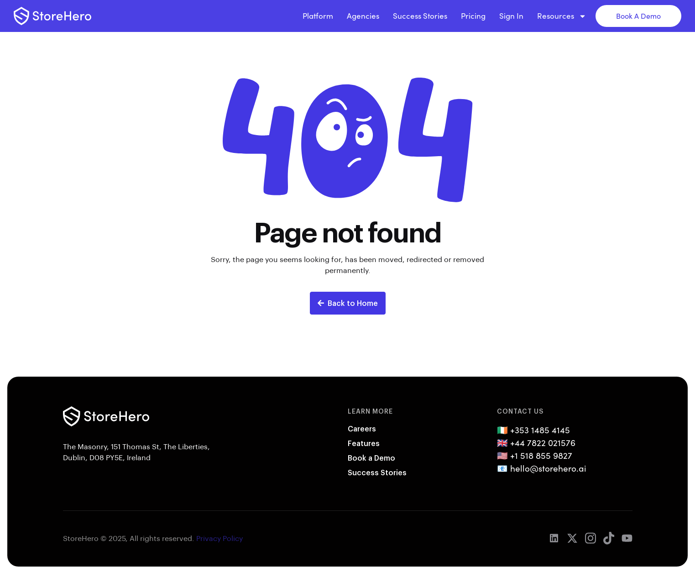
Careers (362, 428)
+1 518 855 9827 (541, 455)
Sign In (511, 16)
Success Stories (420, 16)
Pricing (473, 16)
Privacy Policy (219, 538)
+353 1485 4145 (540, 430)
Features (364, 443)
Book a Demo (371, 457)
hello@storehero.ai (548, 468)
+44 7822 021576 (542, 442)
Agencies (363, 16)
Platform (318, 16)
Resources (561, 16)
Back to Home (348, 303)
